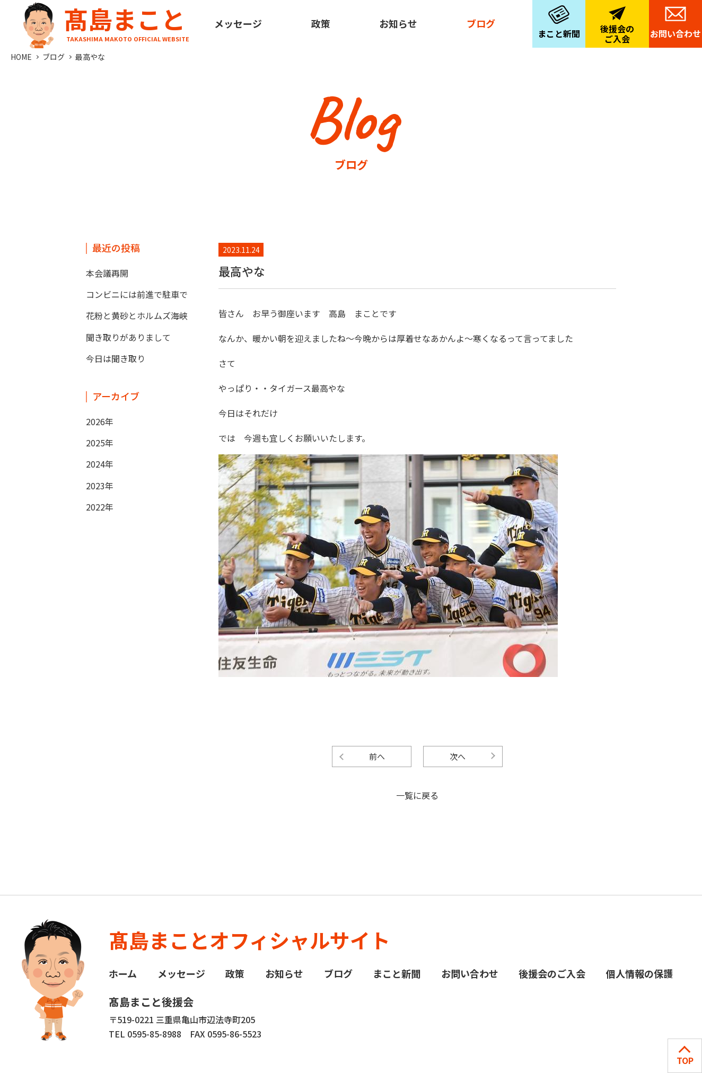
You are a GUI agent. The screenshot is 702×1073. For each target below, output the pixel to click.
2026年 (99, 421)
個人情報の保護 (639, 973)
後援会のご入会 (617, 33)
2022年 (99, 506)
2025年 (99, 442)
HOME (21, 56)
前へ (377, 756)
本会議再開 (107, 273)
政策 (320, 23)
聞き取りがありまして (128, 337)
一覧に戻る (417, 795)
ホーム (123, 973)
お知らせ (398, 23)
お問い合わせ (675, 33)
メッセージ (238, 23)
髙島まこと (104, 21)
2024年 (99, 464)
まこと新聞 (559, 33)
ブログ (481, 23)
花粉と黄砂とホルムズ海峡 (137, 315)
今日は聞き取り (115, 358)
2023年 (99, 485)
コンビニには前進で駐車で (137, 294)
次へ (458, 756)
